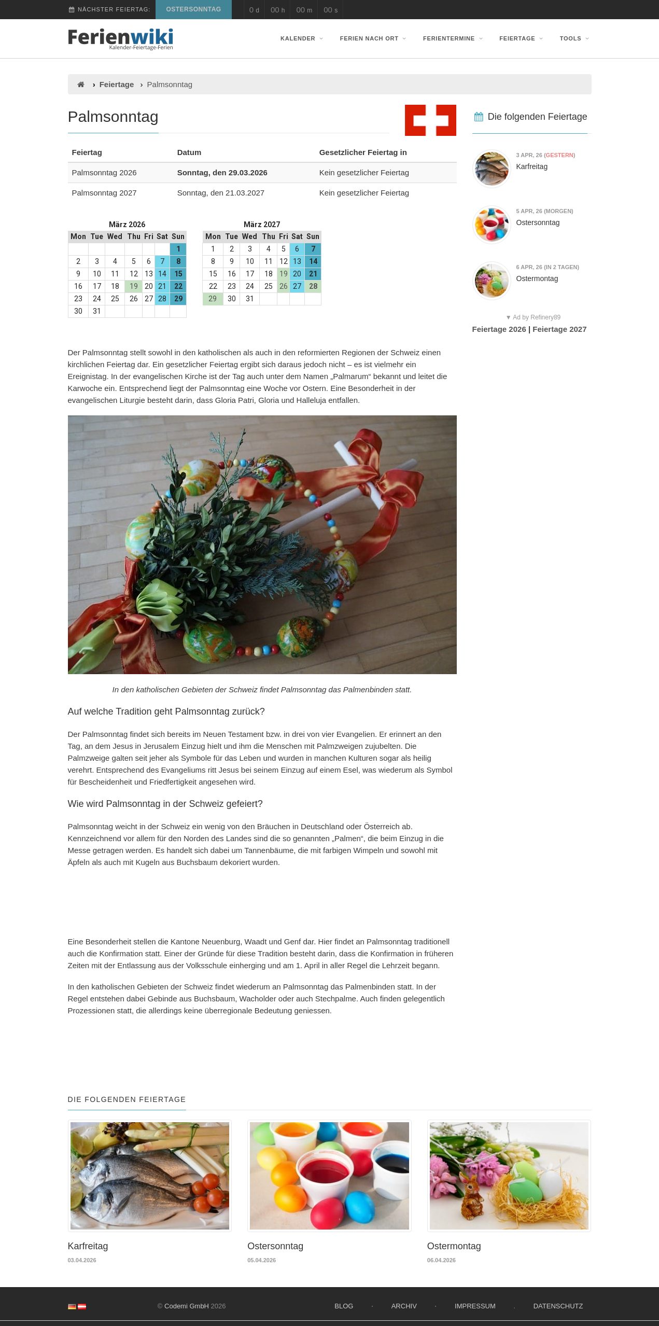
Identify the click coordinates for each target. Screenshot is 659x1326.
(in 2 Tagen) (548, 267)
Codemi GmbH (186, 1304)
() (546, 155)
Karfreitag (532, 166)
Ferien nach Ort (374, 38)
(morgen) (544, 211)
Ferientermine (454, 38)
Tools (576, 38)
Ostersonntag (193, 9)
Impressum (475, 1304)
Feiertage (522, 38)
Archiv (404, 1304)
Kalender (303, 38)
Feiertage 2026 (499, 329)
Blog (343, 1304)
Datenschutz (558, 1304)
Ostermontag (537, 278)
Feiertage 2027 (559, 329)
